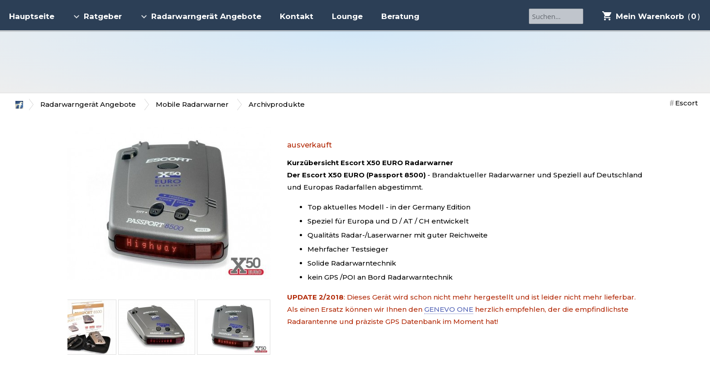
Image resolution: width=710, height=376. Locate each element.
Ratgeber (97, 16)
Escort (686, 103)
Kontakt (296, 16)
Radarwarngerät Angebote (200, 16)
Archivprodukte (277, 104)
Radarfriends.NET (355, 62)
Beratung (400, 16)
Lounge (347, 16)
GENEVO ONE (448, 309)
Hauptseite (31, 16)
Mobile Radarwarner (192, 104)
